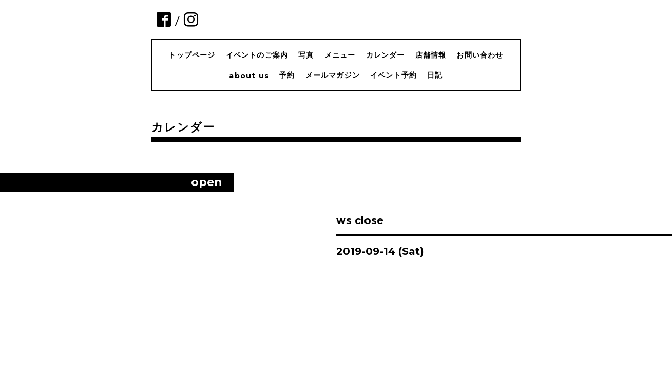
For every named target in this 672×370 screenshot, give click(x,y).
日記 (435, 75)
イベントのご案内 (257, 55)
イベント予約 (393, 75)
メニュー (340, 55)
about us (249, 75)
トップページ (191, 55)
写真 (306, 55)
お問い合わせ (479, 55)
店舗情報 (431, 55)
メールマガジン (332, 75)
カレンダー (385, 55)
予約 (287, 75)
